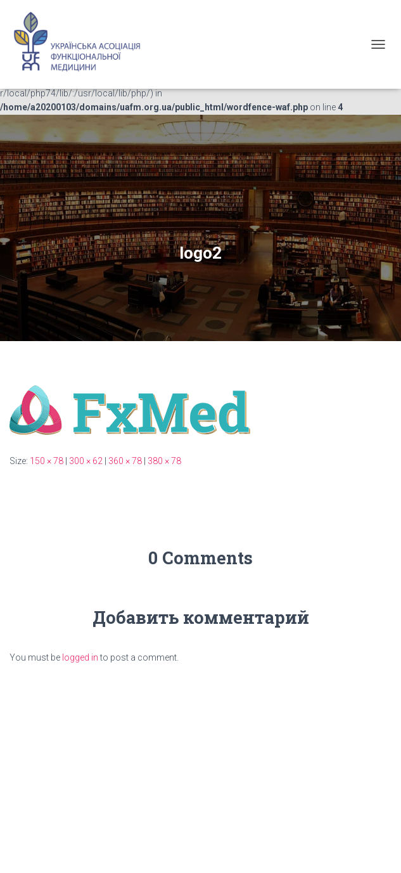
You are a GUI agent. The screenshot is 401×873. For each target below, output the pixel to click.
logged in (80, 657)
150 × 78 (46, 461)
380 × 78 (164, 461)
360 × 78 (125, 461)
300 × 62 (86, 461)
